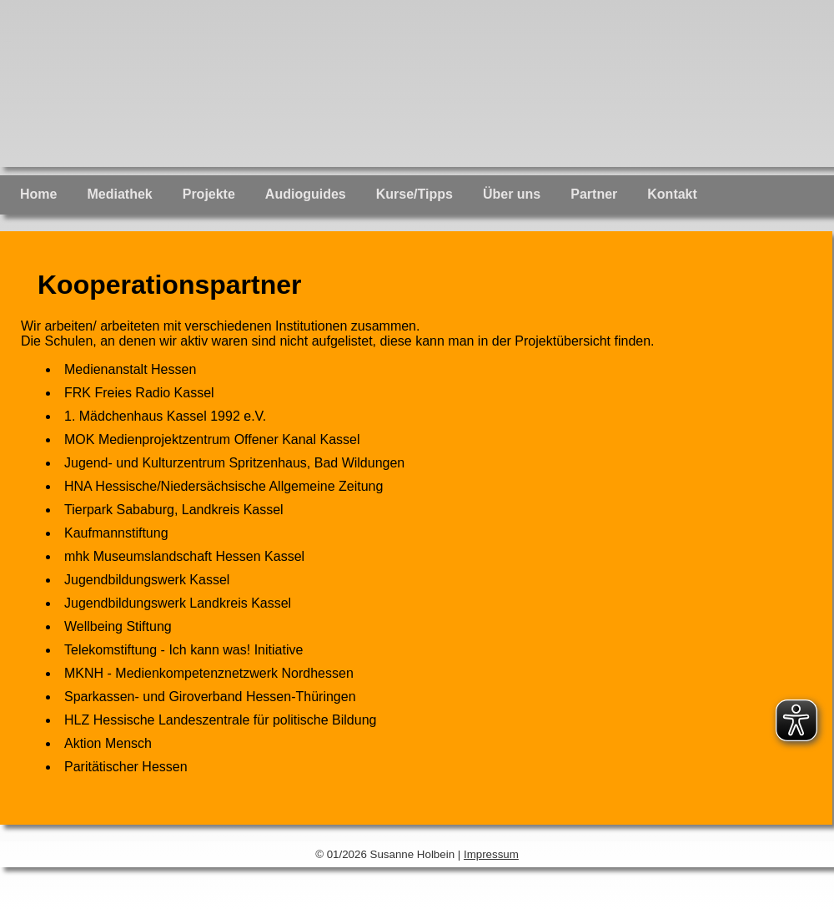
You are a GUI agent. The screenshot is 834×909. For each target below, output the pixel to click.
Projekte (209, 194)
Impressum (491, 854)
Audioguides (305, 194)
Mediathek (119, 194)
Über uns (511, 194)
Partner (593, 194)
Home (38, 194)
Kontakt (672, 194)
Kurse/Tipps (414, 194)
